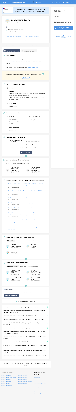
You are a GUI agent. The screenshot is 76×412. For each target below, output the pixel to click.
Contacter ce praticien (13, 27)
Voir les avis (25, 77)
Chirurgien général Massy (6, 379)
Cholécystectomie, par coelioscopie (17, 198)
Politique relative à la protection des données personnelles (35, 401)
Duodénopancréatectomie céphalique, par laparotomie (23, 203)
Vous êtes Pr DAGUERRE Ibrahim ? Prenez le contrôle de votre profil (22, 36)
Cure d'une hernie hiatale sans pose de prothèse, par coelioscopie (26, 208)
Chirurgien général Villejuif (22, 383)
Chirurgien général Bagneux (22, 379)
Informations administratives (25, 301)
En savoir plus (40, 11)
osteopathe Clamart (37, 389)
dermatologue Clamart (38, 379)
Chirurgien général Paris (5, 383)
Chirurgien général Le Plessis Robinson (8, 377)
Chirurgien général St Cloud (6, 385)
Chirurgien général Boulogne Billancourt (24, 381)
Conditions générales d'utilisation (18, 401)
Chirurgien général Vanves (6, 381)
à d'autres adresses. (33, 67)
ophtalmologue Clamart (38, 387)
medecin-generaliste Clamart (39, 385)
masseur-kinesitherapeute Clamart (40, 383)
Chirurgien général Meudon (22, 375)
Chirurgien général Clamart (18, 22)
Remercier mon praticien (11, 295)
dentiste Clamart (37, 377)
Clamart (25, 45)
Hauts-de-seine (19, 45)
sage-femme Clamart (38, 395)
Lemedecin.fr (5, 45)
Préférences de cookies (20, 402)
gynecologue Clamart (38, 381)
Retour (5, 2)
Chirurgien (12, 45)
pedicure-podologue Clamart (39, 393)
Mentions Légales (7, 401)
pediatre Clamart (37, 391)
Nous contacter (12, 402)
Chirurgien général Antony (22, 377)
